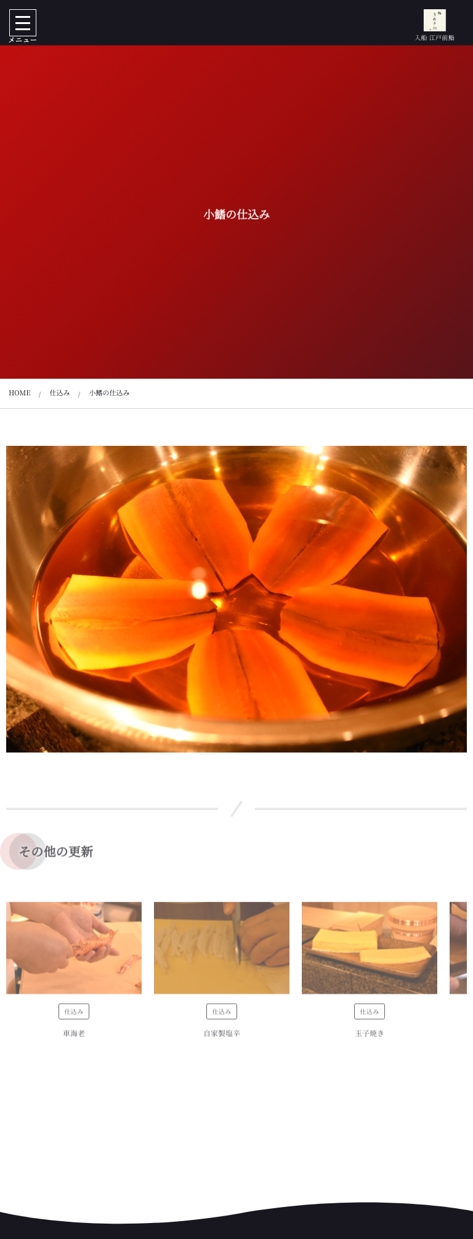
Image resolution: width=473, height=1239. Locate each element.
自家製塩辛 (221, 1038)
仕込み (73, 1015)
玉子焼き (369, 1038)
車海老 (74, 1038)
